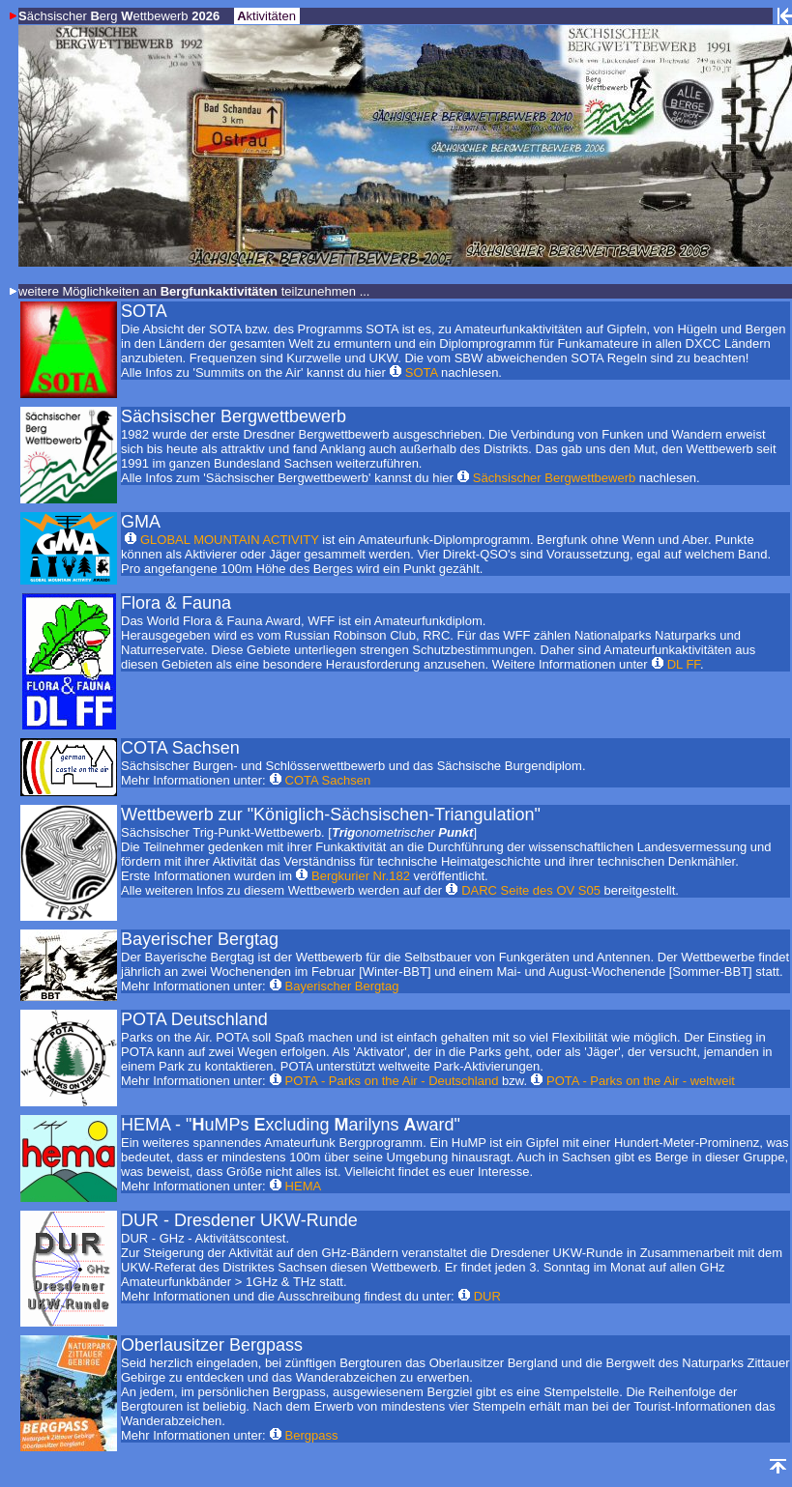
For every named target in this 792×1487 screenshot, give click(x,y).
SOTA (421, 372)
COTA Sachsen (328, 780)
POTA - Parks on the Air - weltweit (640, 1080)
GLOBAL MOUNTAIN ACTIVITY (229, 539)
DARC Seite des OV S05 (531, 890)
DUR (487, 1296)
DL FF (683, 664)
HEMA (303, 1186)
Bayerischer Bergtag (342, 986)
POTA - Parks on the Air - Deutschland (392, 1080)
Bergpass (311, 1435)
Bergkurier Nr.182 (360, 876)
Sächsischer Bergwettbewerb (554, 478)
